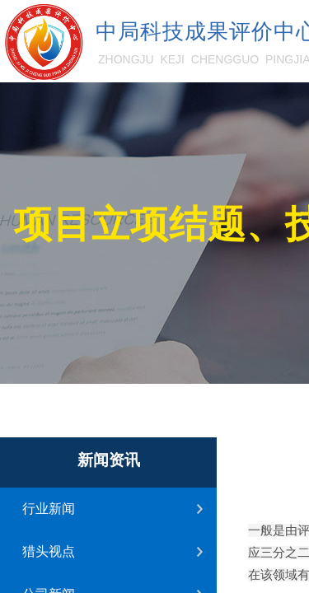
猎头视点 (48, 551)
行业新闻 (48, 509)
